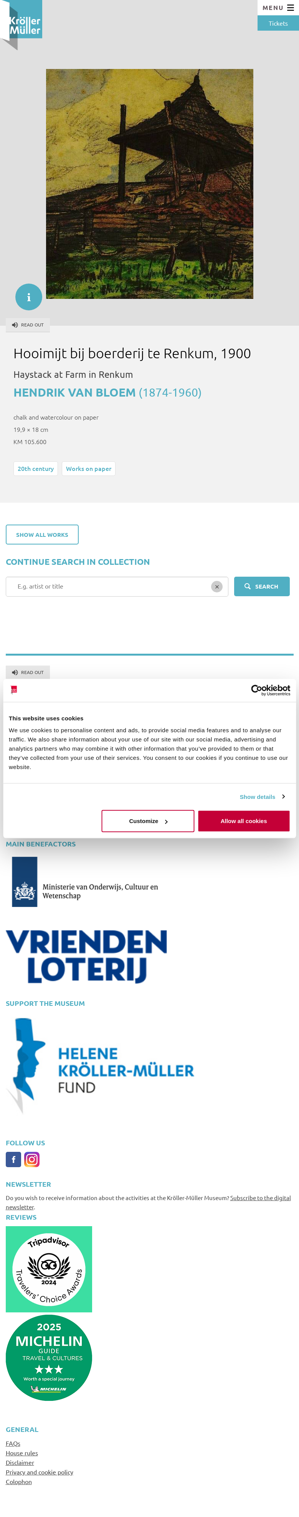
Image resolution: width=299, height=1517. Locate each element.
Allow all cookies (244, 821)
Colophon (19, 1481)
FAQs (13, 1443)
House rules (22, 1452)
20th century (36, 468)
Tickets (278, 23)
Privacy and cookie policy (39, 1472)
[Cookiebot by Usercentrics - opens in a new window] (256, 690)
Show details (258, 796)
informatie (25, 293)
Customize (148, 821)
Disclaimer (20, 1462)
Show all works (42, 534)
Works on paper (88, 468)
